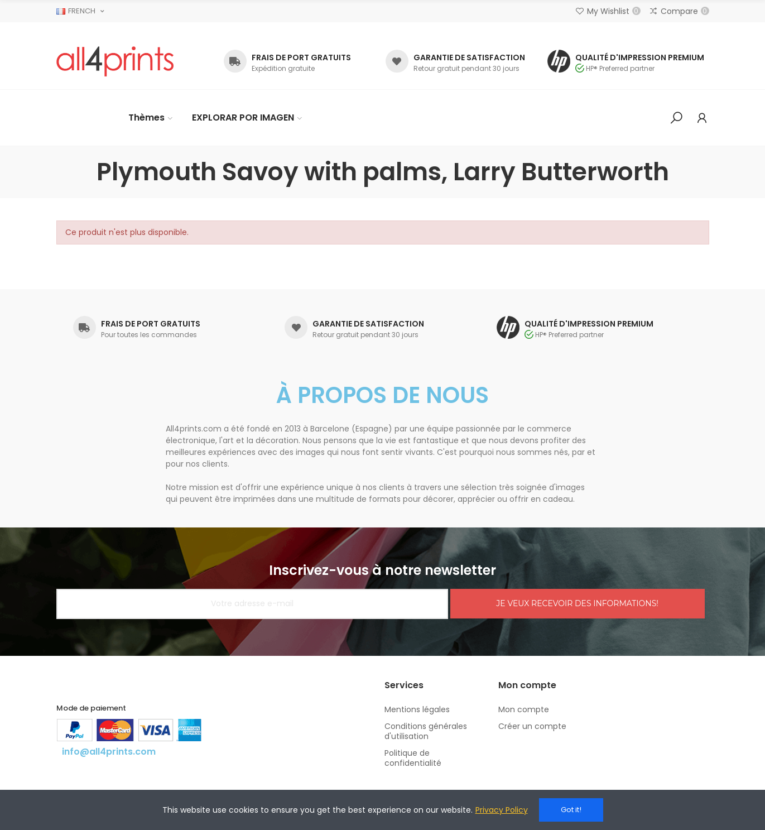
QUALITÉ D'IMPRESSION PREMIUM (639, 57)
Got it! (571, 809)
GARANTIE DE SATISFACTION (469, 57)
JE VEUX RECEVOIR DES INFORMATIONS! (577, 603)
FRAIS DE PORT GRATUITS (301, 57)
